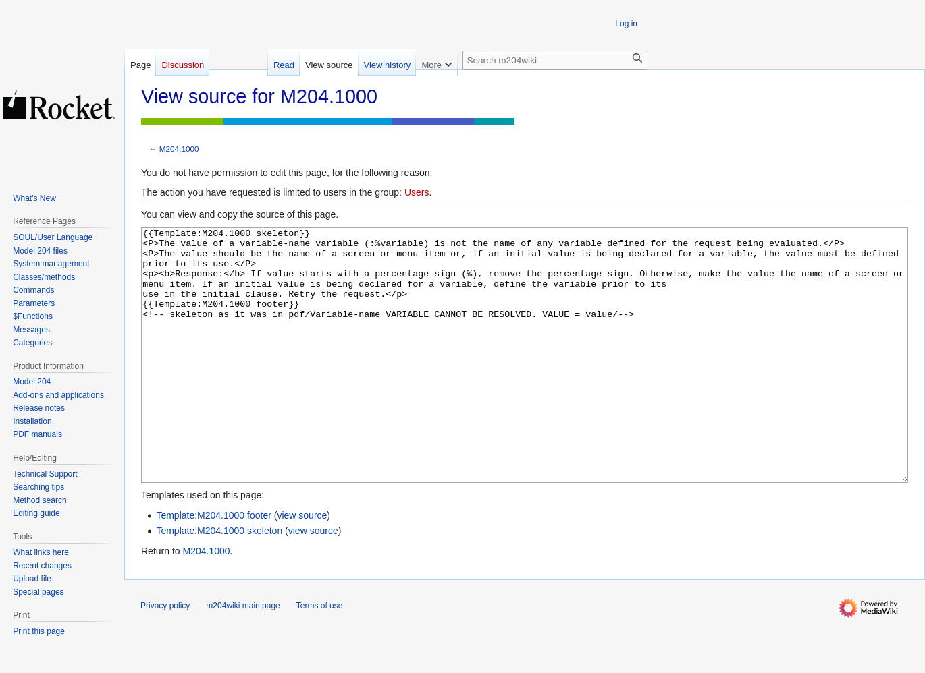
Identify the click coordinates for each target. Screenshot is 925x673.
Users (416, 192)
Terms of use (319, 656)
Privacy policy (165, 656)
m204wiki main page (243, 656)
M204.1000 (179, 148)
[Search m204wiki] (555, 60)
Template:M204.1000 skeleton (219, 581)
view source (302, 565)
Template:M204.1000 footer (213, 565)
